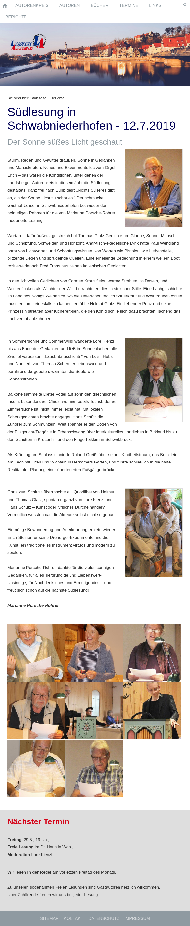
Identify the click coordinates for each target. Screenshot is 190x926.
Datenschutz (103, 918)
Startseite (38, 98)
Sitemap (49, 918)
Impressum (137, 918)
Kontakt (73, 918)
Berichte (57, 98)
